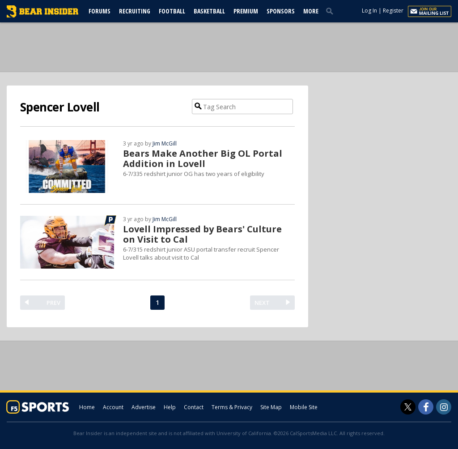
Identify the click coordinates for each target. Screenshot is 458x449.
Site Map (271, 407)
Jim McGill (165, 143)
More (310, 11)
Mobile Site (304, 407)
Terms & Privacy (232, 407)
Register (393, 10)
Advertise (143, 407)
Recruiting (134, 11)
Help (170, 407)
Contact (194, 407)
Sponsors (281, 11)
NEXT (262, 303)
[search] (331, 10)
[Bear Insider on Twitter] (408, 407)
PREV (53, 303)
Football (172, 11)
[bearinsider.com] (42, 15)
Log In (369, 10)
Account (113, 407)
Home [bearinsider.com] (87, 407)
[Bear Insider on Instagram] (443, 407)
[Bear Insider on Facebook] (425, 407)
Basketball (209, 11)
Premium (245, 11)
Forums (99, 11)
